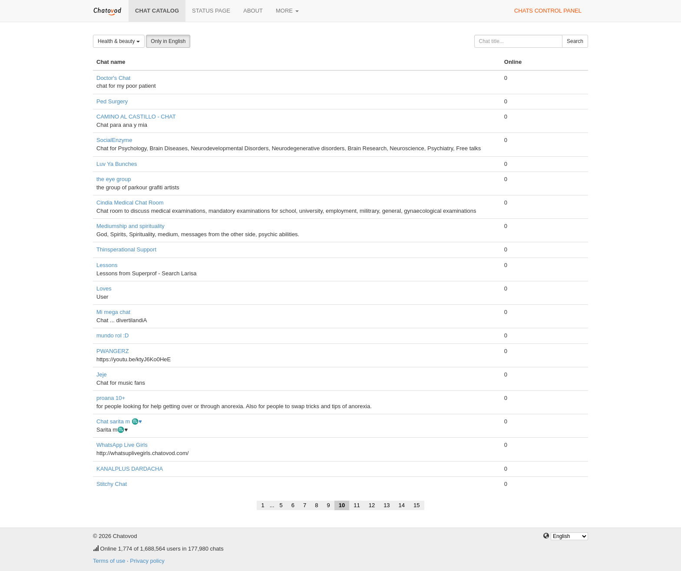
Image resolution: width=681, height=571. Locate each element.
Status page (211, 10)
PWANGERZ (112, 351)
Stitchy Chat (111, 484)
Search (575, 41)
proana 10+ (110, 398)
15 (416, 505)
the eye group (113, 179)
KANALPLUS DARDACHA (129, 468)
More (287, 10)
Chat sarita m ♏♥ (119, 421)
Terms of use (109, 561)
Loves (104, 288)
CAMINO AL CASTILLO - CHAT (136, 116)
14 (402, 505)
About (253, 10)
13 (386, 505)
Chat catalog (157, 10)
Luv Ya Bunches (116, 164)
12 (372, 505)
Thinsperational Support (126, 249)
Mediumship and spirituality (130, 226)
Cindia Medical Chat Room (130, 202)
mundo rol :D (112, 335)
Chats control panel (548, 10)
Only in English (168, 41)
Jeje (101, 374)
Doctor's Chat (113, 78)
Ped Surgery (112, 101)
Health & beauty (119, 41)
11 (357, 505)
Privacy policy (147, 561)
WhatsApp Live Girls (122, 445)
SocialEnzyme (114, 140)
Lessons (106, 265)
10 (342, 505)
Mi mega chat (113, 312)
